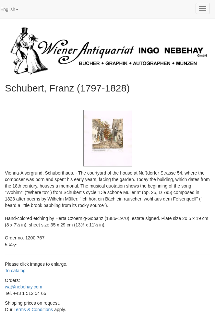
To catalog (15, 270)
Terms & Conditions (33, 309)
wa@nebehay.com (23, 286)
